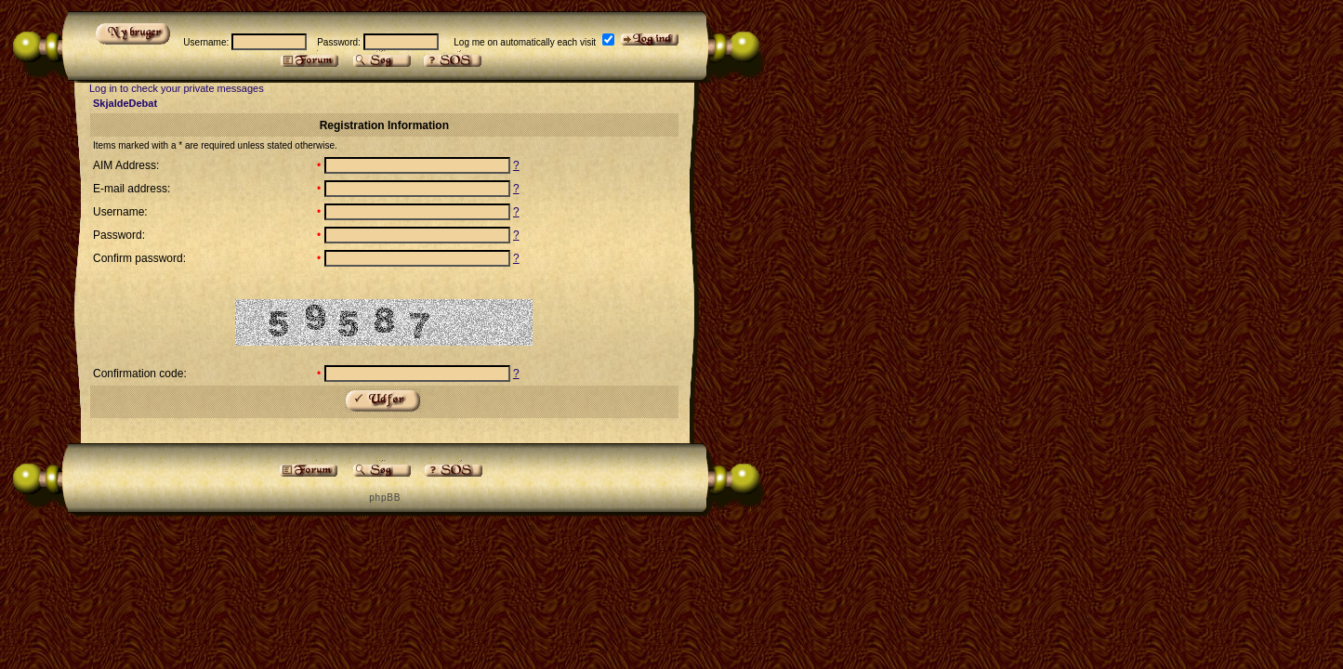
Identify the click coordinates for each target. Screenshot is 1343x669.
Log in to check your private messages (176, 88)
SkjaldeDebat (125, 103)
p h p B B (384, 497)
